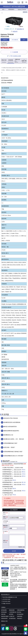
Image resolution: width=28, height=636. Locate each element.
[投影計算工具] (22, 3)
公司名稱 (5, 521)
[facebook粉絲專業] (3, 629)
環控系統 (19, 612)
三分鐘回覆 (14, 52)
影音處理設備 (12, 618)
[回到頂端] (25, 633)
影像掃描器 (19, 616)
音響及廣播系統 (20, 610)
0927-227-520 (8, 494)
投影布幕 (3, 614)
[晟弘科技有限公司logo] (10, 3)
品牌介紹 (17, 61)
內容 (4, 540)
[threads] (15, 629)
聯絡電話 (5, 525)
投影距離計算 (19, 29)
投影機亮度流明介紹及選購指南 (12, 422)
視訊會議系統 (20, 614)
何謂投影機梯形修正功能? (10, 443)
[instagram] (11, 629)
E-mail (4, 531)
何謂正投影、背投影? (9, 447)
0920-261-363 (17, 472)
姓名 (4, 512)
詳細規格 (10, 61)
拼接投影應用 (4, 618)
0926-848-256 (17, 474)
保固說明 (14, 31)
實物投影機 (11, 610)
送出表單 (14, 551)
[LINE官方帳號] (7, 629)
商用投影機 (3, 612)
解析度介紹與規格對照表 (10, 426)
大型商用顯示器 (12, 612)
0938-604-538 (17, 476)
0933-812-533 (17, 482)
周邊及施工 (19, 618)
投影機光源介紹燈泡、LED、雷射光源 (14, 439)
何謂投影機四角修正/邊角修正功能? (13, 451)
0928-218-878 (17, 469)
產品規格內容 (13, 67)
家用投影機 (3, 610)
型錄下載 (24, 61)
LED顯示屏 (11, 616)
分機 (10, 528)
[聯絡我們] (19, 3)
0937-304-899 (8, 488)
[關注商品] (25, 626)
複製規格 (25, 12)
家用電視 (11, 614)
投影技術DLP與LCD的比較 (11, 418)
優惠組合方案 (4, 621)
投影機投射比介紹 (8, 435)
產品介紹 (4, 61)
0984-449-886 (17, 484)
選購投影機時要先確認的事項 (11, 430)
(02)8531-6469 (17, 56)
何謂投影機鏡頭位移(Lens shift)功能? (13, 455)
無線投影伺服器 (5, 616)
